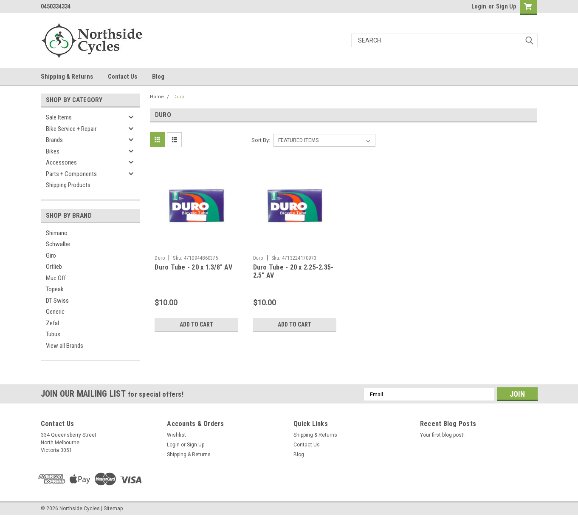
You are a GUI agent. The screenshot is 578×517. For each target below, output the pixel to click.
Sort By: (260, 140)
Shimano (57, 233)
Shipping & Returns (67, 76)
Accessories (61, 162)
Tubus (53, 334)
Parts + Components (71, 174)
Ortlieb (54, 266)
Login (478, 6)
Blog (158, 76)
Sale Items (59, 117)
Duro (178, 96)
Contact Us (122, 76)
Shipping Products (68, 185)
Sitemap (113, 508)
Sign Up (506, 6)
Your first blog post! (442, 435)
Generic (55, 311)
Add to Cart (196, 324)
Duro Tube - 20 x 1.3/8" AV (193, 267)
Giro (51, 255)
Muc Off (56, 278)
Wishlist (176, 435)
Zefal (52, 323)
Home (157, 96)
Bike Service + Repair (71, 129)
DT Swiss (57, 300)
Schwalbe (58, 244)
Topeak (55, 289)
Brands (54, 140)
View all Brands (64, 345)
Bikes (52, 151)
